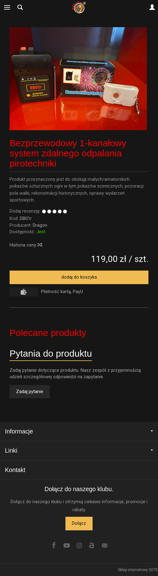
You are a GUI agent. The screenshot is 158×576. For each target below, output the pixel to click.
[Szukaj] (20, 7)
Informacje (79, 431)
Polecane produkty (48, 333)
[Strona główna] (78, 7)
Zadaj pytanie (29, 391)
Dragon (40, 225)
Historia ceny (26, 245)
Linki (79, 450)
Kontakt (15, 469)
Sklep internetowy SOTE (138, 570)
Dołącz (79, 523)
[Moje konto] (152, 7)
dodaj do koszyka (79, 277)
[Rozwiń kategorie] (7, 7)
